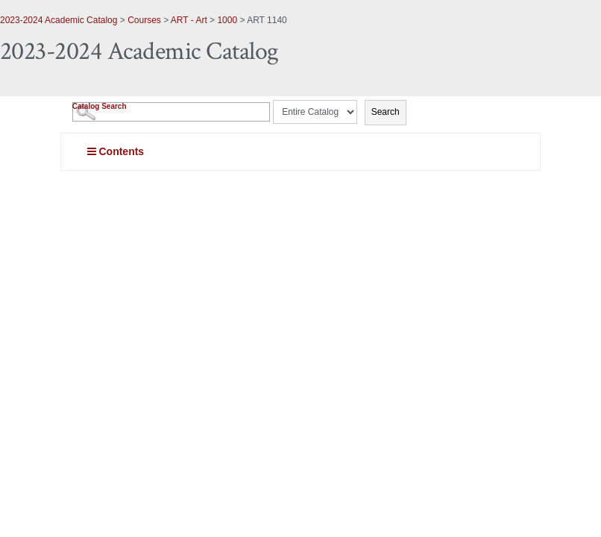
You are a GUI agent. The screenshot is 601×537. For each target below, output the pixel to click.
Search (385, 112)
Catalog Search (99, 106)
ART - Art (189, 20)
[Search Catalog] (171, 112)
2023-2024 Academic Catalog (58, 20)
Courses (144, 20)
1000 (227, 20)
